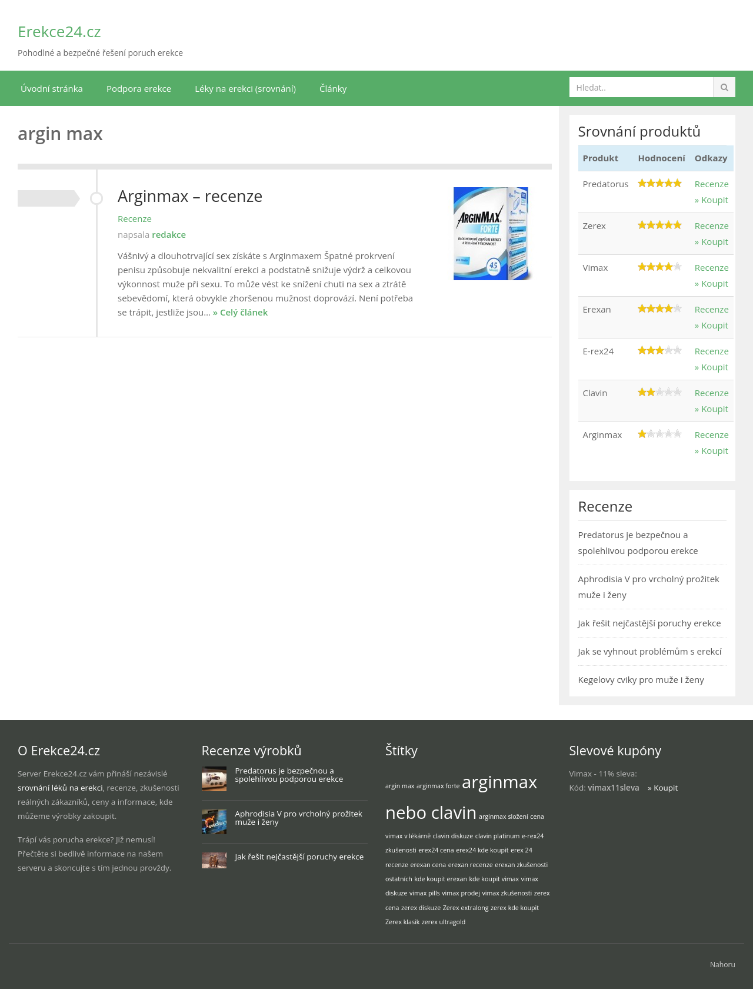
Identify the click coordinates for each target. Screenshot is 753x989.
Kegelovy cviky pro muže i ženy (641, 679)
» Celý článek (240, 312)
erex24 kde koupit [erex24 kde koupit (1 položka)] (482, 850)
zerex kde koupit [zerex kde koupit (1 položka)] (515, 908)
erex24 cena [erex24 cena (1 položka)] (436, 850)
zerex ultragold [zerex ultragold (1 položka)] (443, 922)
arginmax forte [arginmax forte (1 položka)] (438, 786)
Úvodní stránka (52, 88)
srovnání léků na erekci (60, 787)
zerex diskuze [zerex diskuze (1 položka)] (421, 908)
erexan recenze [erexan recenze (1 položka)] (470, 865)
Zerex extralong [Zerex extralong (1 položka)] (466, 908)
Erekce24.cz (59, 31)
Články (332, 88)
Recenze (135, 218)
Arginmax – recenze (190, 196)
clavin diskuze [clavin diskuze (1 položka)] (453, 836)
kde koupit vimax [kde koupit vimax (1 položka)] (494, 879)
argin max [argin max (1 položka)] (399, 786)
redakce (169, 234)
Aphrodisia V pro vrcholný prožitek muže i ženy (298, 818)
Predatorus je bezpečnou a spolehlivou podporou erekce (289, 775)
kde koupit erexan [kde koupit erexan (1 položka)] (440, 879)
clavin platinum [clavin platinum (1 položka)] (497, 836)
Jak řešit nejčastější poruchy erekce (649, 623)
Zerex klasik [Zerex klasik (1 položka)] (402, 922)
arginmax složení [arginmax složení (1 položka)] (503, 816)
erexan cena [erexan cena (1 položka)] (428, 865)
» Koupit (711, 199)
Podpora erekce (138, 88)
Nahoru (722, 965)
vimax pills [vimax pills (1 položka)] (424, 893)
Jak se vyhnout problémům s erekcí (650, 651)
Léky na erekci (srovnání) (245, 88)
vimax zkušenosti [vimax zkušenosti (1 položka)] (507, 893)
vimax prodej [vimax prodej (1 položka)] (461, 893)
